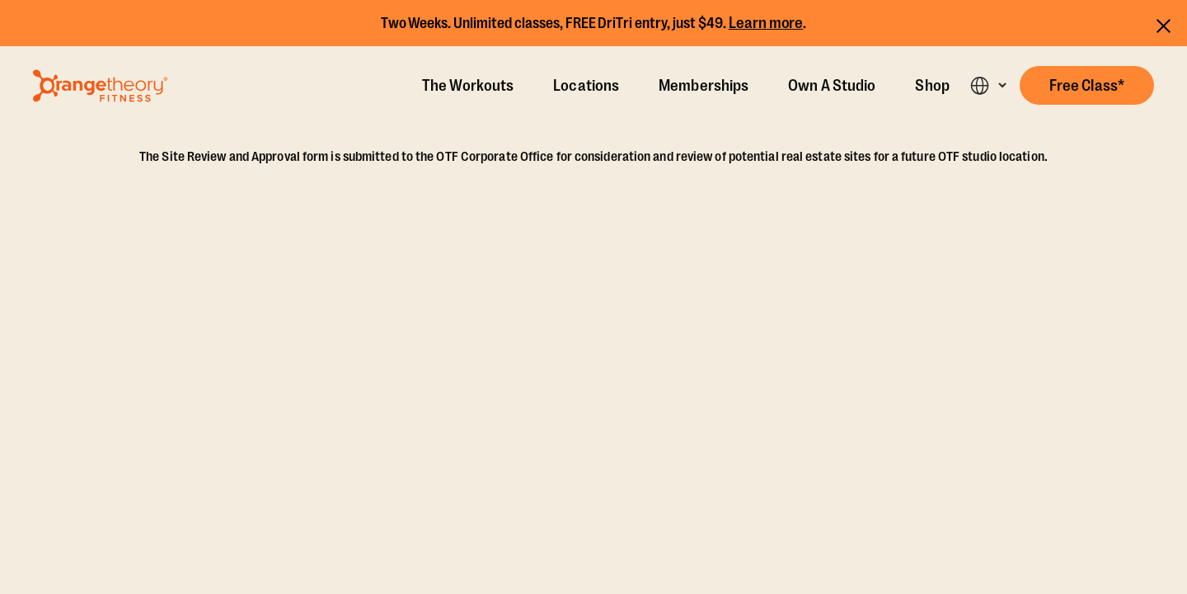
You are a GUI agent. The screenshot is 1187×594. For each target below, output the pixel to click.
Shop (932, 86)
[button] (1087, 85)
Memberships (703, 86)
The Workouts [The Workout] (468, 86)
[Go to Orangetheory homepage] (100, 85)
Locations (586, 86)
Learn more (766, 23)
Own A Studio (831, 86)
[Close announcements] (1164, 23)
